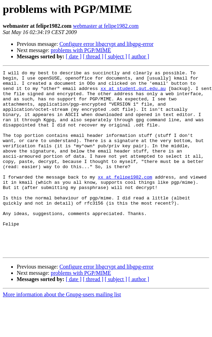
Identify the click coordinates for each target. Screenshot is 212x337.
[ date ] (73, 56)
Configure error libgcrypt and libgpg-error (107, 44)
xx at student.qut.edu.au (133, 92)
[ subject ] (116, 56)
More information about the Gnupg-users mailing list (62, 331)
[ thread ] (93, 56)
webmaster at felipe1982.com (106, 26)
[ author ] (138, 56)
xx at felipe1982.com (125, 199)
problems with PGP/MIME (81, 50)
